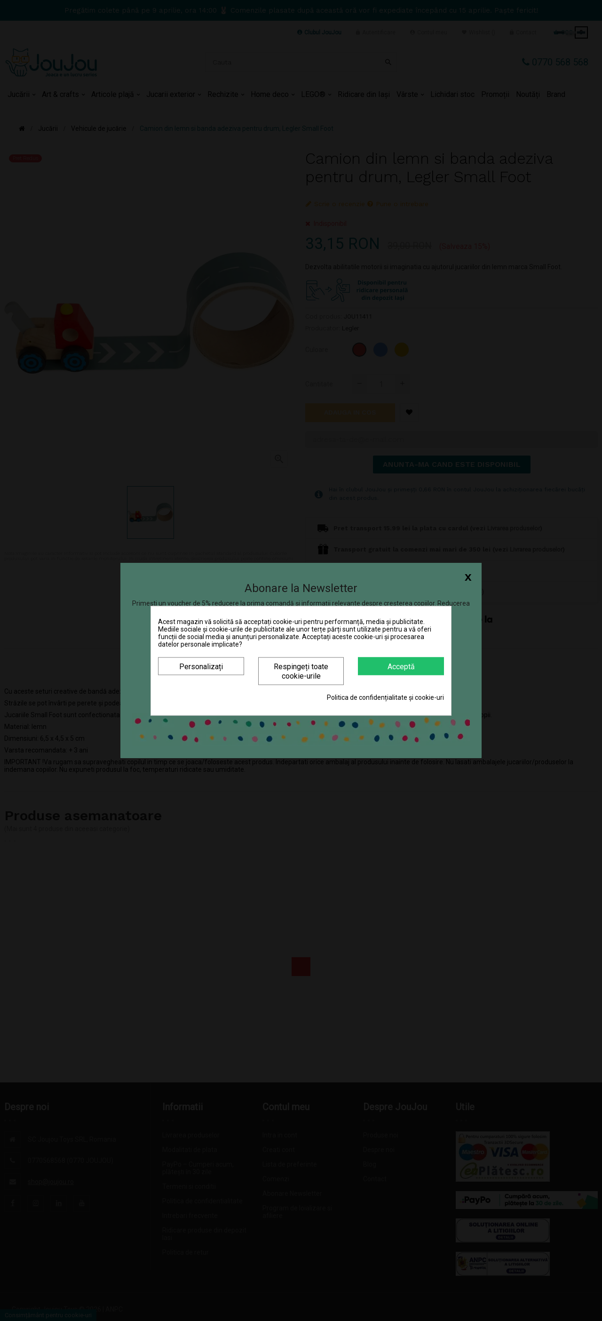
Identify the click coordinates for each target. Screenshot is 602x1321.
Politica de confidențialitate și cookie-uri (385, 697)
